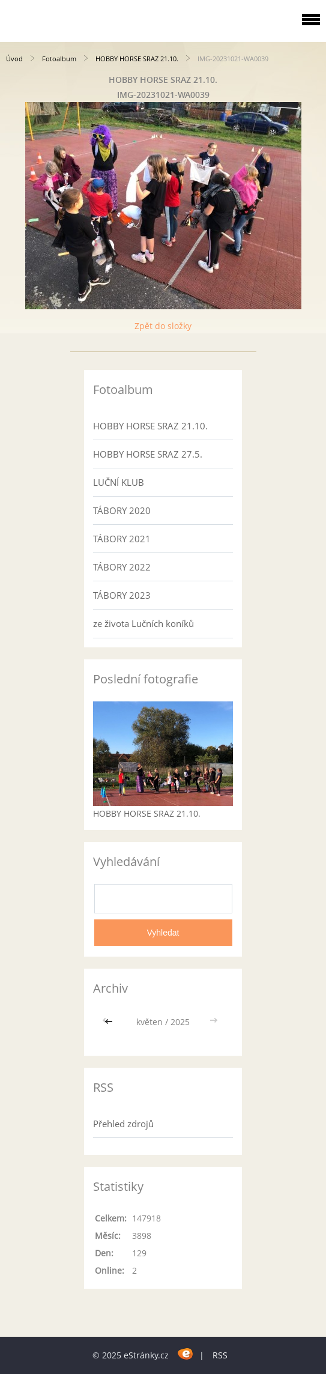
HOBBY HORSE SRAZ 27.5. (147, 454)
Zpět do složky (163, 325)
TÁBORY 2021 (122, 539)
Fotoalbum (59, 58)
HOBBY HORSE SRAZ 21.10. (136, 58)
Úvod (14, 58)
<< (110, 1021)
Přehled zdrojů (123, 1124)
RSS (220, 1355)
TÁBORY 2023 (122, 595)
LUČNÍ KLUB (118, 482)
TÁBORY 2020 (122, 510)
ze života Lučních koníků (143, 623)
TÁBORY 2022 (122, 567)
